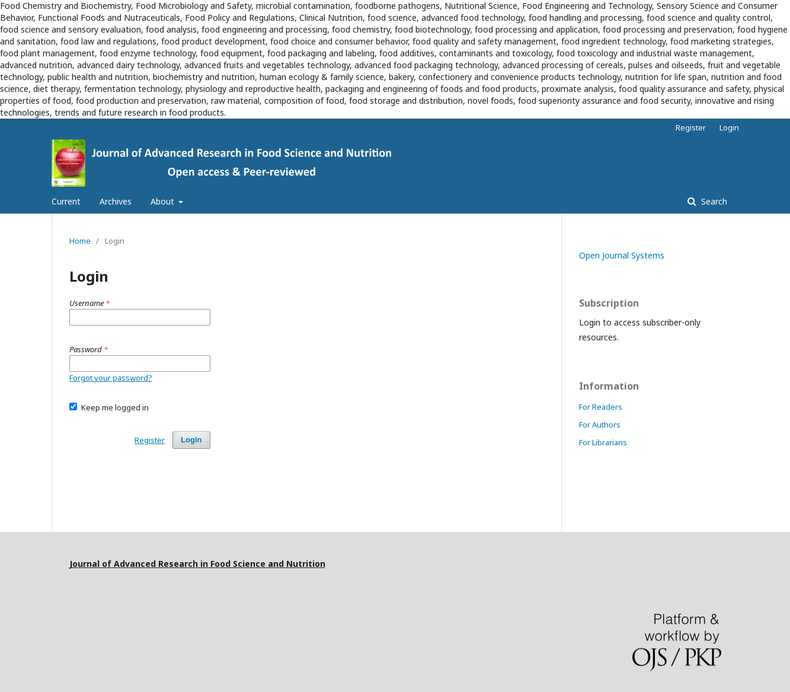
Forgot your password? (110, 377)
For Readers (600, 406)
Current (66, 201)
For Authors (600, 424)
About (164, 201)
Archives (116, 201)
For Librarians (603, 442)
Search (713, 201)
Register (691, 127)
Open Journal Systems (621, 255)
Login (729, 127)
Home (80, 240)
